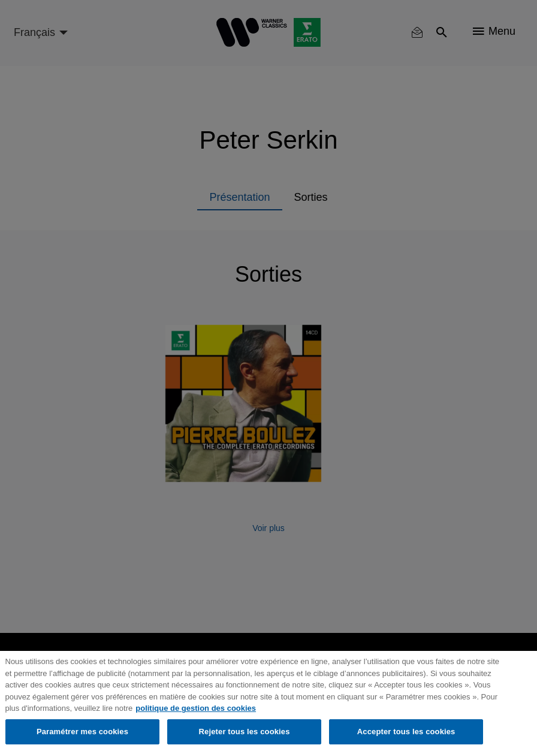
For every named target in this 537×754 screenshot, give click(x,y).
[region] (268, 702)
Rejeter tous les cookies (244, 731)
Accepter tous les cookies (406, 731)
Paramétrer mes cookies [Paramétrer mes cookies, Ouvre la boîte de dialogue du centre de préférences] (82, 731)
